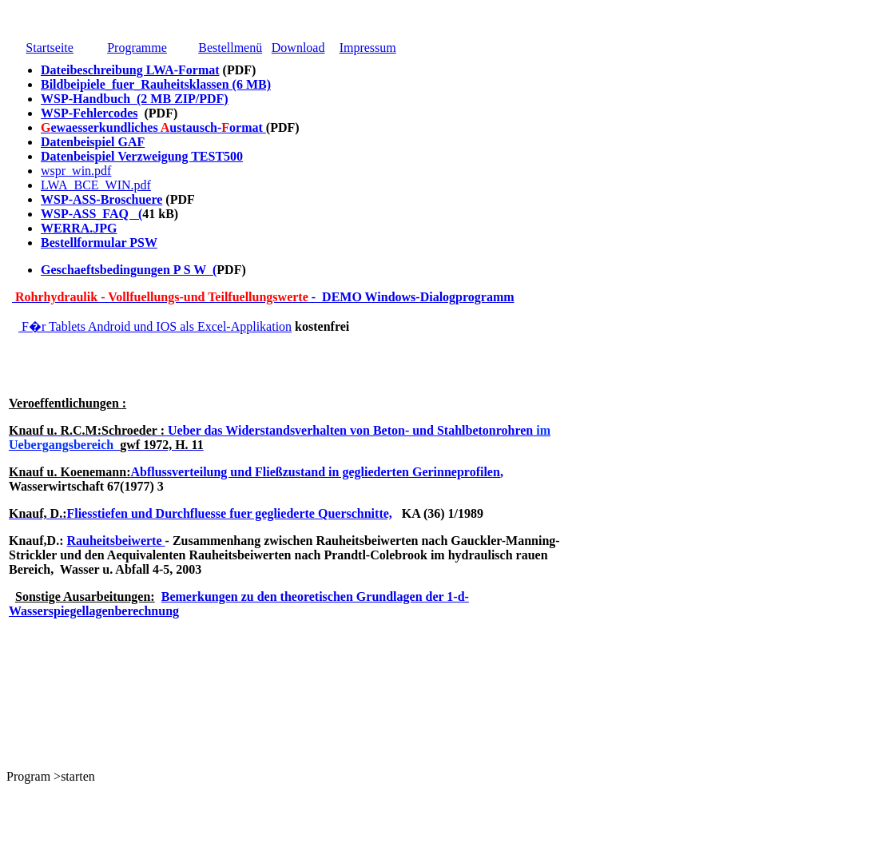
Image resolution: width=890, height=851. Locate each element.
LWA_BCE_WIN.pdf (96, 185)
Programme (137, 47)
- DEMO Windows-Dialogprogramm (263, 297)
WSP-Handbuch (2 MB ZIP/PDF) (134, 98)
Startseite (50, 47)
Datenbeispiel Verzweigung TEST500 (142, 156)
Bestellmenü (230, 47)
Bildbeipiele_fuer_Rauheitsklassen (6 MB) (156, 84)
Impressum (368, 47)
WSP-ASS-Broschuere (101, 199)
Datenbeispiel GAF (93, 142)
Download (298, 47)
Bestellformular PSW (99, 242)
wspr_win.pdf (76, 170)
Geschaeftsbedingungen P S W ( (129, 269)
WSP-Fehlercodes (89, 113)
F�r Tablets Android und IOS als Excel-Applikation (155, 326)
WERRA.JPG (79, 228)
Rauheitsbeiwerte (115, 540)
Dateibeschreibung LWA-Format (130, 70)
